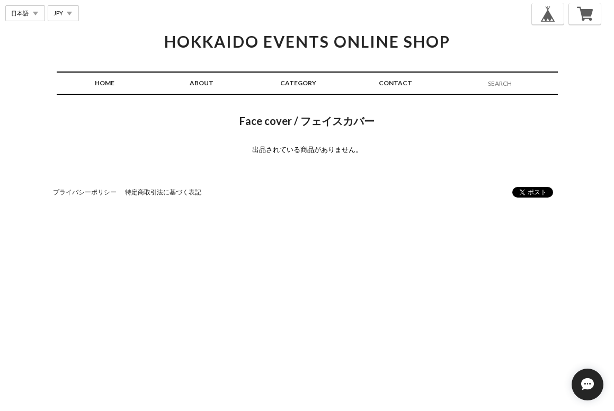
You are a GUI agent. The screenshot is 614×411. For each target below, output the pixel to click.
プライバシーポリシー (85, 192)
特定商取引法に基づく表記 (163, 192)
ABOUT (201, 83)
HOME (104, 83)
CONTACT (395, 83)
